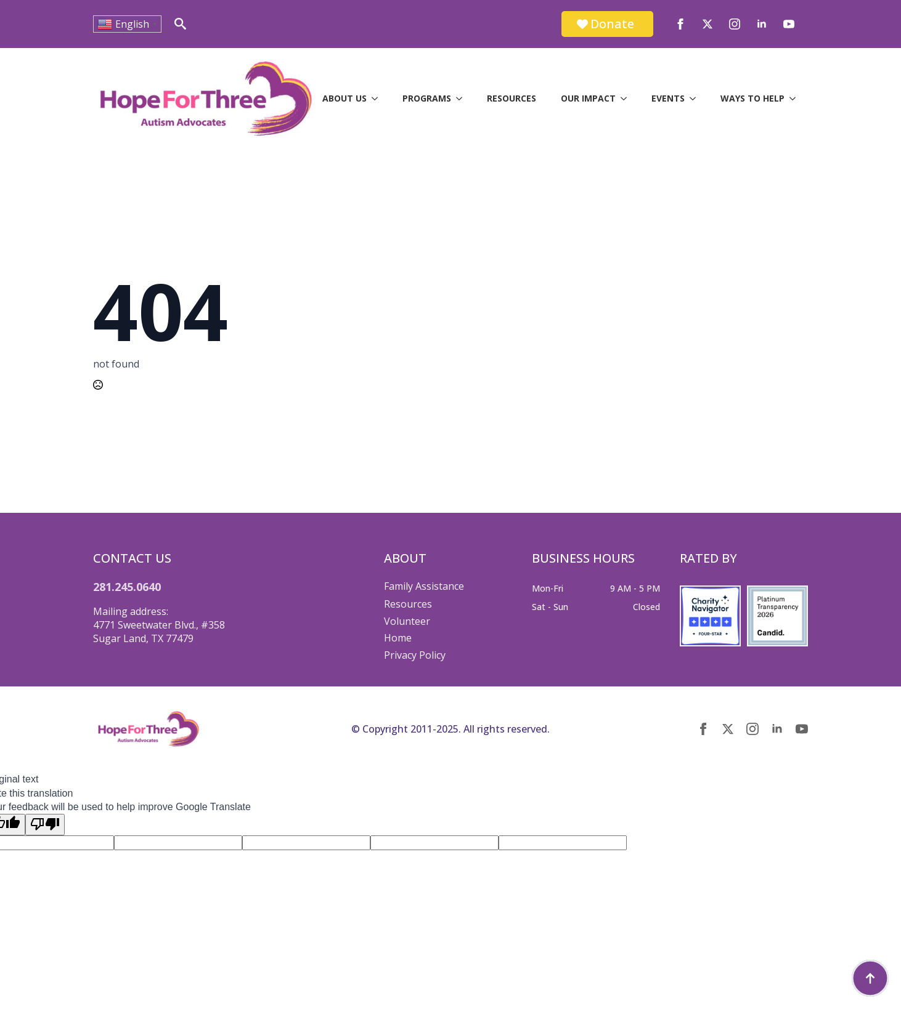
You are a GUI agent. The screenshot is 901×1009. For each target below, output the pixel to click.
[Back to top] (870, 978)
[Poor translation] (45, 824)
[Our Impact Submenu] (627, 98)
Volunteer (407, 621)
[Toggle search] (180, 23)
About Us (344, 98)
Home (398, 638)
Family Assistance (424, 586)
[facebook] (680, 24)
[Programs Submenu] (463, 98)
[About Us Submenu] (378, 98)
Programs (426, 98)
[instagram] (735, 24)
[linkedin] (762, 24)
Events (668, 98)
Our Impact (588, 98)
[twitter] (707, 24)
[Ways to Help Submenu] (796, 98)
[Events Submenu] (696, 98)
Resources (511, 98)
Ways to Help (752, 98)
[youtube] (789, 24)
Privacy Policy (415, 655)
